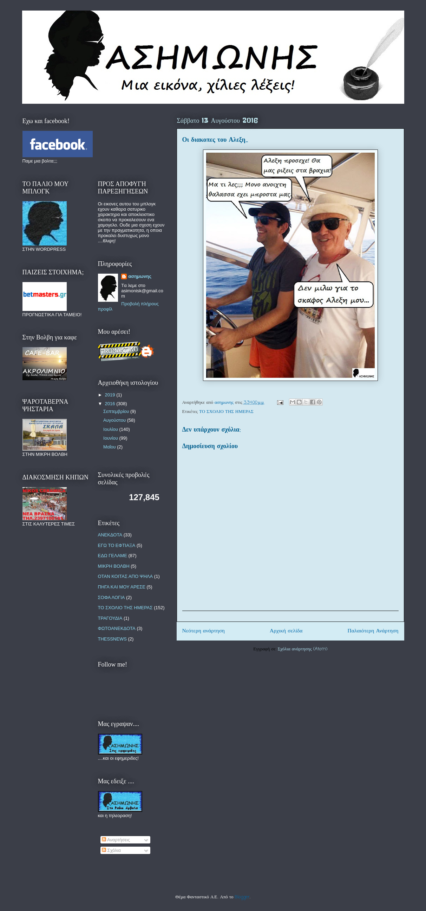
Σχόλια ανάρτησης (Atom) (302, 649)
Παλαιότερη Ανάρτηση (373, 631)
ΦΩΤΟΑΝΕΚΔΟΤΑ (117, 628)
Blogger (242, 897)
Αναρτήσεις (116, 839)
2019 (111, 394)
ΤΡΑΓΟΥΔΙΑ (110, 618)
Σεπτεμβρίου (116, 411)
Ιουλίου (111, 429)
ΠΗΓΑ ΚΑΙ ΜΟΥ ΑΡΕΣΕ (121, 587)
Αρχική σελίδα (286, 631)
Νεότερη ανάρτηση (203, 631)
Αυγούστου (115, 420)
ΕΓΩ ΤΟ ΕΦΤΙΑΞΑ (117, 545)
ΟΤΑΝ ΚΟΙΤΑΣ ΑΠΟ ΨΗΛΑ (125, 576)
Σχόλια (111, 850)
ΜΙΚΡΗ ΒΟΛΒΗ (114, 566)
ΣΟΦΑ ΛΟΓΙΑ (111, 597)
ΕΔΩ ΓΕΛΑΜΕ (112, 555)
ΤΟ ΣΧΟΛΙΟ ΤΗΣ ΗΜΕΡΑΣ (226, 411)
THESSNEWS (112, 639)
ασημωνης (139, 276)
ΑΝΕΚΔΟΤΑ (110, 534)
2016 (111, 403)
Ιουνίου (111, 438)
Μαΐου (110, 447)
